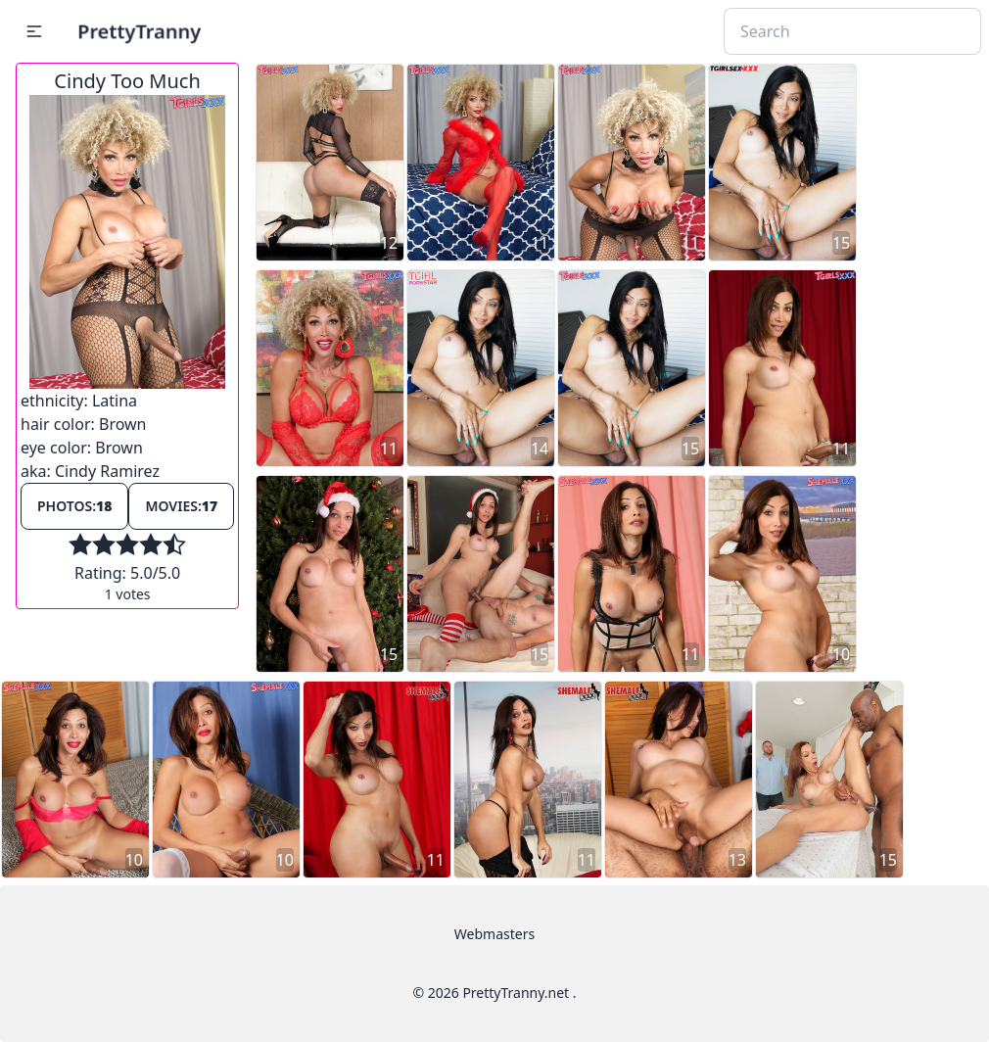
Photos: (74, 506)
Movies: (181, 506)
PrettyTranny (139, 31)
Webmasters (494, 933)
